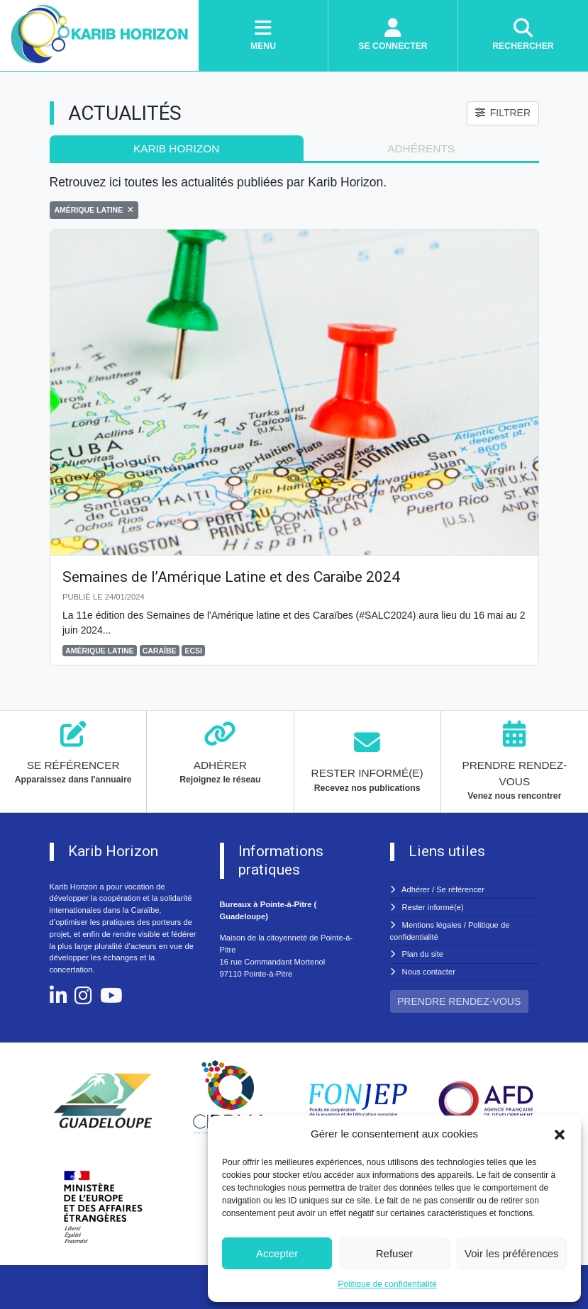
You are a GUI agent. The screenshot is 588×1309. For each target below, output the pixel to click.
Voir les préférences (512, 1253)
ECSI (193, 650)
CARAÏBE (160, 650)
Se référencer (460, 889)
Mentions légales (432, 925)
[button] (560, 1134)
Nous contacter (428, 971)
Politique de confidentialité (387, 1284)
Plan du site (422, 954)
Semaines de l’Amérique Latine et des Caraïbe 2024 (231, 576)
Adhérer (415, 889)
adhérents (421, 148)
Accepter (277, 1253)
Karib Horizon (176, 148)
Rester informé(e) (433, 907)
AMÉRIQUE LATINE (99, 650)
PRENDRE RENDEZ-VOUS (459, 1001)
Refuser (395, 1253)
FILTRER (503, 112)
